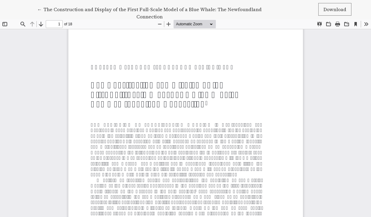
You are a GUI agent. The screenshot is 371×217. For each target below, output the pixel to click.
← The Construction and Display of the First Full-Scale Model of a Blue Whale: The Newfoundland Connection (149, 12)
